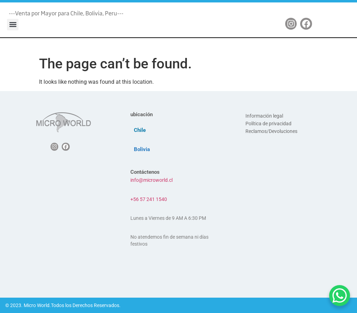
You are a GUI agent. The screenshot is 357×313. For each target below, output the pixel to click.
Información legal (264, 116)
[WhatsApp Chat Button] (339, 295)
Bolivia (142, 149)
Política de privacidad (268, 123)
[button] (12, 24)
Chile (140, 130)
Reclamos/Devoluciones (271, 131)
